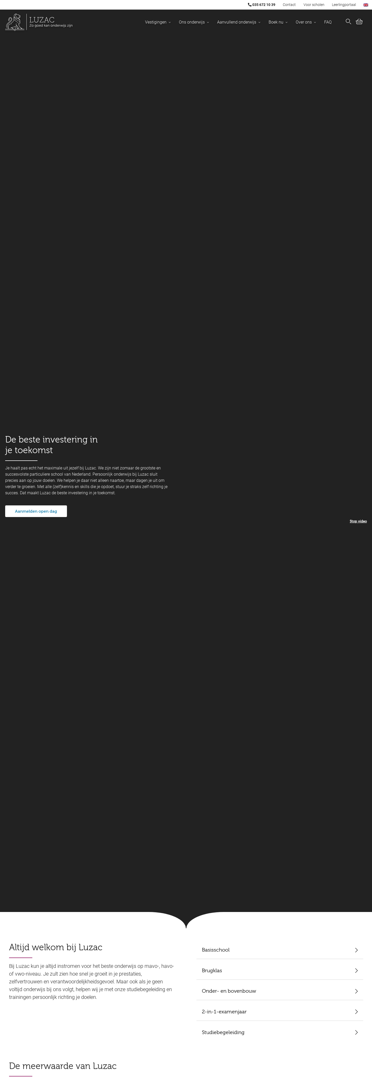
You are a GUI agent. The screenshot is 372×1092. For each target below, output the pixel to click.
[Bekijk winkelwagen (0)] (359, 22)
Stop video (358, 521)
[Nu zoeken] (348, 22)
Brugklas (212, 971)
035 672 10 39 (261, 5)
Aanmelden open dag (36, 512)
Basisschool (216, 950)
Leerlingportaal (344, 5)
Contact (289, 5)
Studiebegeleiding (223, 1032)
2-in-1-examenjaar (224, 1012)
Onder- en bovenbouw (229, 991)
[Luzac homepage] (38, 22)
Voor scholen (313, 5)
